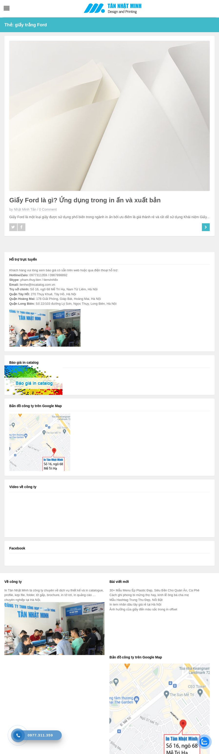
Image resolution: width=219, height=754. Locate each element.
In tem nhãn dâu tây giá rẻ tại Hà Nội (135, 604)
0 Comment (48, 209)
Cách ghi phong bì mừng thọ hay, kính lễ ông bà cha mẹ (148, 595)
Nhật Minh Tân (25, 209)
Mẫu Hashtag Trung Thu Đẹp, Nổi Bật (135, 600)
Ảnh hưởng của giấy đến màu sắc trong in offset (143, 609)
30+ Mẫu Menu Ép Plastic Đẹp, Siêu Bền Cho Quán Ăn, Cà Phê (154, 590)
